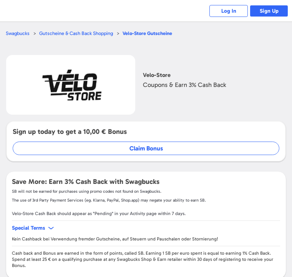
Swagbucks (18, 33)
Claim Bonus (146, 148)
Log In (228, 11)
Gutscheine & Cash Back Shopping (76, 33)
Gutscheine (147, 33)
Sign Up (269, 11)
